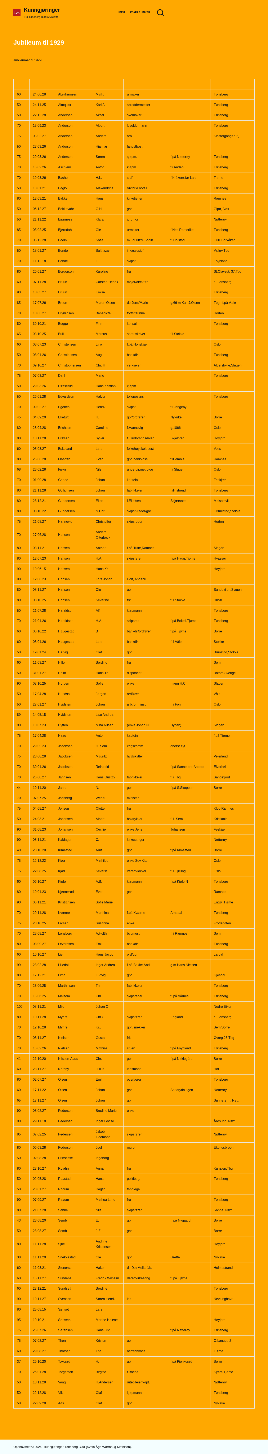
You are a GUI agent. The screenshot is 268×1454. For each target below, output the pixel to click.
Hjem (121, 12)
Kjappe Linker (140, 12)
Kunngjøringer (42, 10)
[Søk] (160, 12)
